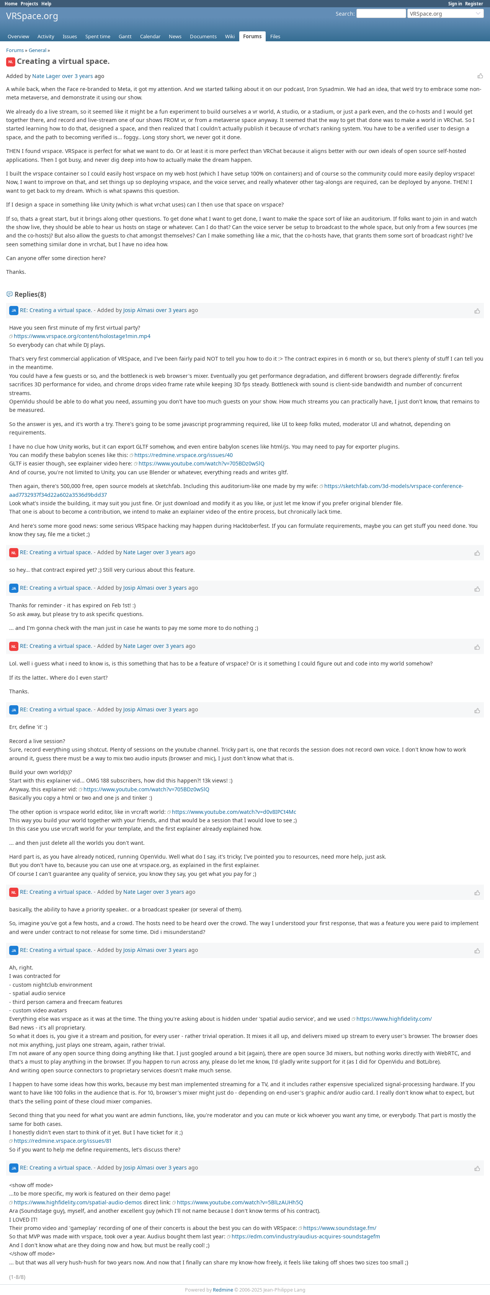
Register (474, 4)
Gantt (125, 36)
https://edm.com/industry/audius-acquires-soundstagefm (306, 1236)
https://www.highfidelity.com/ (394, 1018)
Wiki (230, 36)
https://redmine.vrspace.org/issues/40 (183, 455)
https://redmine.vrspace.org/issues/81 (62, 1140)
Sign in (455, 4)
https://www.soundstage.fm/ (339, 1228)
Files (275, 36)
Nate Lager (46, 76)
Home (11, 4)
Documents (203, 36)
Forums (252, 36)
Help (46, 4)
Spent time (97, 36)
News (175, 36)
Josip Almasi (138, 310)
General (37, 50)
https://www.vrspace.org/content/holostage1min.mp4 (82, 336)
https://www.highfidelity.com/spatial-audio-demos (78, 1202)
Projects (29, 4)
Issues (70, 36)
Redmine (223, 1290)
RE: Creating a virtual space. (56, 310)
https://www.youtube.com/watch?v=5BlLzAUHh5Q (240, 1202)
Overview (18, 36)
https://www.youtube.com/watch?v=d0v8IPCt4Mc (234, 811)
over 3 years (77, 76)
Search (344, 13)
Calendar (150, 36)
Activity (46, 36)
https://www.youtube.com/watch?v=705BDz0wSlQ (202, 463)
